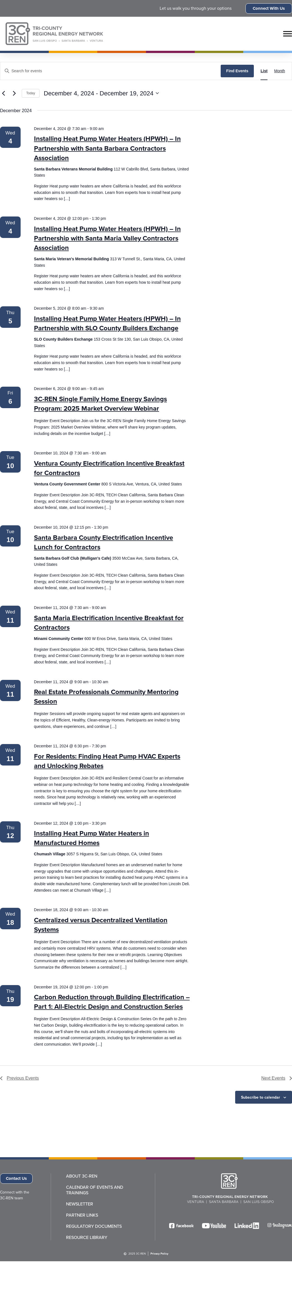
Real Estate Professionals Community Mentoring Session (106, 696)
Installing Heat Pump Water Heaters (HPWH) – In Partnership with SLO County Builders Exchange (107, 323)
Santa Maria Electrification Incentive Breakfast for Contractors (109, 622)
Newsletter (79, 1204)
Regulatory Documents (94, 1226)
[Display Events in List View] (264, 71)
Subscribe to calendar (260, 1097)
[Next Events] (14, 93)
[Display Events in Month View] (279, 71)
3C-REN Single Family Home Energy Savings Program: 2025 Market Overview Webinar (100, 403)
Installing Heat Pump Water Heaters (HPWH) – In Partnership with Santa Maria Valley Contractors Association (107, 238)
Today (30, 93)
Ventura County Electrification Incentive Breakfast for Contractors (109, 468)
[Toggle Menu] (287, 34)
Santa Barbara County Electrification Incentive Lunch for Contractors (103, 542)
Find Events (237, 71)
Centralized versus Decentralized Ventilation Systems (100, 925)
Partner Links (82, 1215)
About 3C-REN (81, 1176)
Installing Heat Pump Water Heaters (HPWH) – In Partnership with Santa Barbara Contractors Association (107, 148)
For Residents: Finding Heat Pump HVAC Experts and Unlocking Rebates (107, 761)
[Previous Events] (3, 93)
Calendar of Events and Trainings (94, 1190)
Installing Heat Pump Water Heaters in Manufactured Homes (91, 838)
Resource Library (86, 1237)
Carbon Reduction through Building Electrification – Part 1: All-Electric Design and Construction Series (112, 1002)
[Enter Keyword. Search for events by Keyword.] (110, 71)
